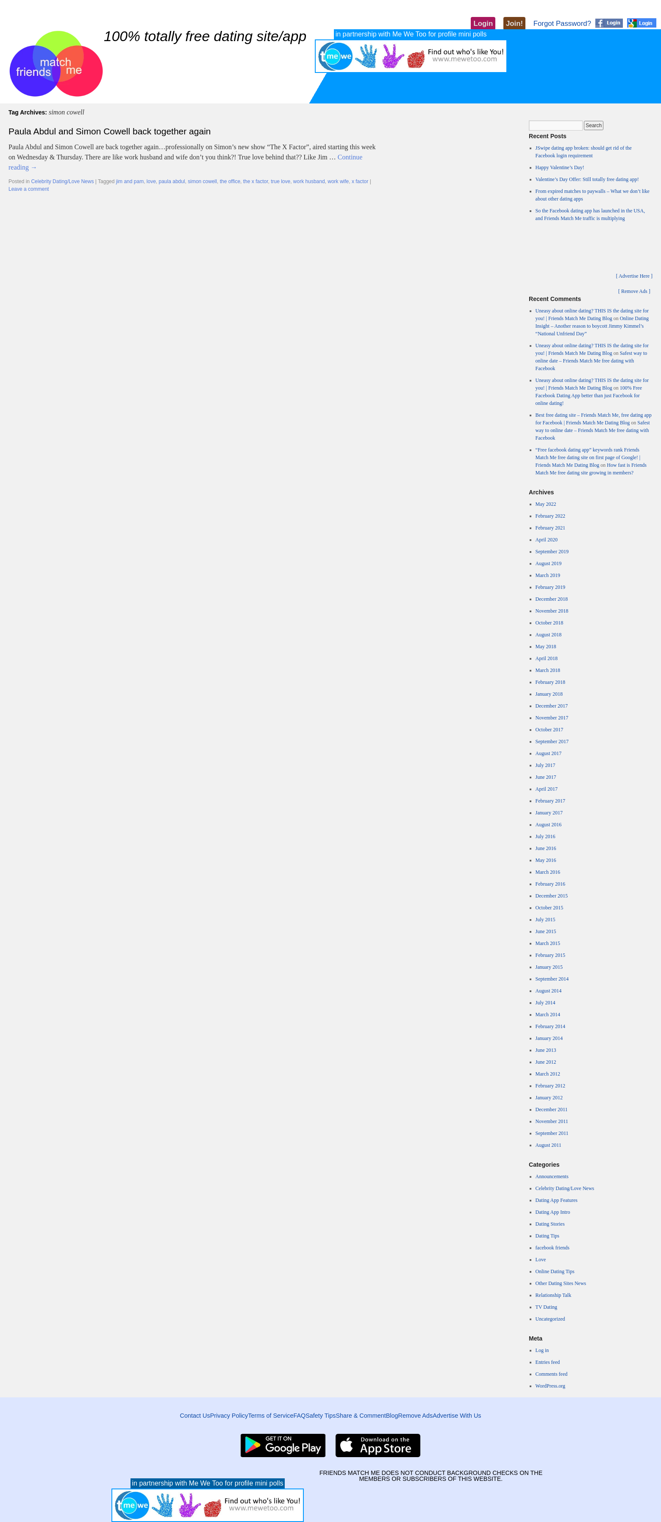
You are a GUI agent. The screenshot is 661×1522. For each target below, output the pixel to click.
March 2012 (548, 1074)
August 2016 (549, 825)
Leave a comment (28, 189)
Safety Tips (321, 1415)
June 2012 (546, 1062)
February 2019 (550, 587)
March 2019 (548, 575)
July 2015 (545, 920)
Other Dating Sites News (561, 1283)
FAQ (299, 1415)
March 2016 (548, 872)
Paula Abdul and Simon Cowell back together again (109, 131)
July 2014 (545, 1003)
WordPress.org (550, 1386)
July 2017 (545, 765)
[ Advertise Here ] (634, 276)
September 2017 (552, 741)
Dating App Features (557, 1200)
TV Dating (546, 1307)
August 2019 (549, 563)
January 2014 (549, 1038)
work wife (338, 181)
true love (280, 181)
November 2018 (552, 611)
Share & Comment (361, 1415)
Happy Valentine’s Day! (560, 167)
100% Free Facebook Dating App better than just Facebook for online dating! (589, 395)
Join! (514, 24)
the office (230, 181)
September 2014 (552, 979)
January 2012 (549, 1098)
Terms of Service (270, 1415)
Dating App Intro (553, 1212)
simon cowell (202, 181)
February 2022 (550, 516)
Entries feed (548, 1362)
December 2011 (552, 1109)
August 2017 (549, 753)
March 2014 (548, 1014)
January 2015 (549, 967)
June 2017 (546, 777)
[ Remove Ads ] (634, 291)
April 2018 (547, 658)
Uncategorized (550, 1319)
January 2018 (549, 694)
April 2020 (547, 540)
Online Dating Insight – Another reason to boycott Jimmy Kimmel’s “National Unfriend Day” (592, 326)
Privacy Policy (229, 1415)
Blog (392, 1415)
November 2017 (552, 718)
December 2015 (552, 896)
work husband (309, 181)
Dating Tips (547, 1236)
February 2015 (550, 955)
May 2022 (546, 504)
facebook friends (552, 1248)
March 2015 (548, 943)
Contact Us (195, 1415)
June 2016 (546, 848)
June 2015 (546, 931)
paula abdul (172, 181)
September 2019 (552, 552)
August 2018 (549, 635)
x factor (360, 181)
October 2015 (550, 908)
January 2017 (549, 813)
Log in (542, 1350)
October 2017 (550, 730)
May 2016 (546, 860)
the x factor (255, 181)
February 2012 (550, 1086)
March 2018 (548, 670)
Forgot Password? (562, 24)
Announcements (552, 1176)
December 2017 (552, 706)
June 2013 (546, 1050)
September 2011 (552, 1133)
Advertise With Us (457, 1415)
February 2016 (550, 884)
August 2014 (549, 991)
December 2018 (552, 599)
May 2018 (546, 646)
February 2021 (550, 528)
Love (541, 1260)
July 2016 (545, 836)
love (151, 181)
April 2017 (547, 789)
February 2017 (550, 801)
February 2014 (550, 1026)
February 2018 (550, 682)
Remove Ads (415, 1415)
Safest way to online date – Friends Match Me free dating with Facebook (591, 360)
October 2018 (550, 623)
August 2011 (548, 1145)
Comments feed (552, 1374)
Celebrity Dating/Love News (62, 181)
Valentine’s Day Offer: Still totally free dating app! (587, 179)
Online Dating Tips (555, 1271)
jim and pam (130, 181)
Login (483, 24)
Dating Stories (550, 1224)
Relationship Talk (554, 1295)
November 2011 (552, 1121)
